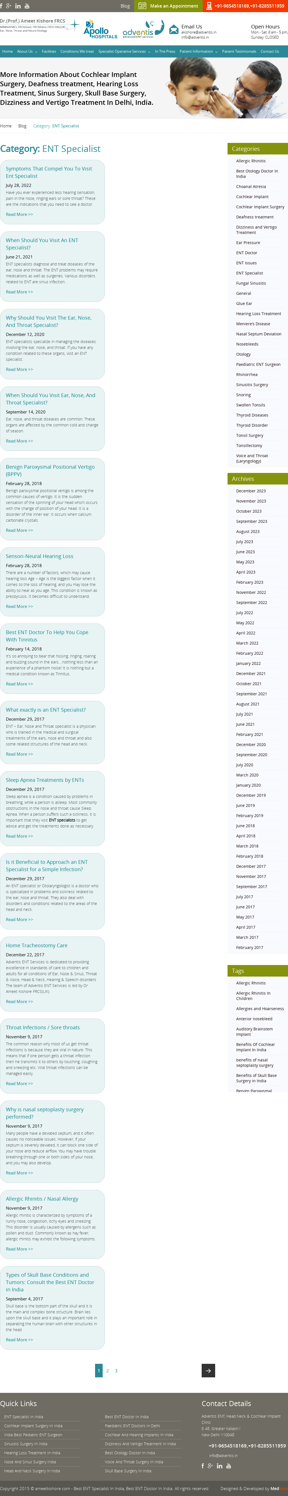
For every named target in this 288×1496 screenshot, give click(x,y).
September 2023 (251, 521)
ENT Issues (246, 262)
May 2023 (245, 562)
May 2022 (245, 622)
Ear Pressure (248, 242)
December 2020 (251, 744)
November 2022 (251, 592)
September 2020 (251, 754)
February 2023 (249, 582)
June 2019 (245, 805)
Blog (125, 6)
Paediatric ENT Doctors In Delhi (132, 1425)
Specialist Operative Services (122, 51)
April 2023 (245, 572)
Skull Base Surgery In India (128, 1470)
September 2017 (251, 886)
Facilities (49, 51)
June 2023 (245, 551)
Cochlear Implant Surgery (260, 206)
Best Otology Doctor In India (257, 173)
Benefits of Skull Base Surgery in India (256, 1078)
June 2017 (245, 906)
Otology (243, 354)
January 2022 (248, 663)
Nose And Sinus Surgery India (30, 1461)
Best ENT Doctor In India (126, 1416)
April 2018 (245, 835)
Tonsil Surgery (249, 435)
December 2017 (251, 866)
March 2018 (247, 846)
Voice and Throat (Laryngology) (252, 458)
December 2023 (251, 490)
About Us (25, 51)
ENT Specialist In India (23, 1416)
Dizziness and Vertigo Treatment (256, 229)
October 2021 (249, 683)
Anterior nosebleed (254, 1018)
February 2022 (249, 653)
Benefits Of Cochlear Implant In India (255, 1047)
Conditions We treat (77, 51)
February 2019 (249, 815)
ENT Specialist (249, 273)
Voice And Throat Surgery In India (134, 1461)
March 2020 (247, 775)
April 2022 (245, 633)
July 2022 (244, 612)
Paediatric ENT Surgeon (258, 364)
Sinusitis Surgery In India (25, 1443)
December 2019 (251, 795)
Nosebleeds (247, 344)
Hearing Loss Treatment (258, 313)
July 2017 (244, 896)
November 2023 (251, 501)
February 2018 (249, 856)
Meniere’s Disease (253, 323)
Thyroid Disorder (252, 425)
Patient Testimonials (239, 51)
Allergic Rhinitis (251, 160)
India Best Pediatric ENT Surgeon (33, 1434)
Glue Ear (244, 303)
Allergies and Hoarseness (260, 1008)
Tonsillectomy (249, 445)
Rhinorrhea (247, 374)
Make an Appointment (174, 6)
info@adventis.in (195, 37)
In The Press (165, 51)
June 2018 (245, 825)
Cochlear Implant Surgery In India (33, 1425)
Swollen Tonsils (250, 405)
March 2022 (247, 643)
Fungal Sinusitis (251, 283)
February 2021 (249, 734)
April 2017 (245, 927)
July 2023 (244, 541)
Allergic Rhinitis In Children (253, 995)
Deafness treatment (255, 217)
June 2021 (245, 724)
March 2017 (247, 937)
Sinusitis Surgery (252, 384)
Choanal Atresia (251, 186)
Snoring (243, 394)
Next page (208, 1370)
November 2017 (251, 876)
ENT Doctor (246, 252)
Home (7, 51)
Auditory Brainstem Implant (254, 1031)
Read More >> (19, 214)
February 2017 (249, 947)
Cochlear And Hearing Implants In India (139, 1434)
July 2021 (244, 714)
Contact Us (270, 51)
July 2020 (244, 764)
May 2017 (245, 917)
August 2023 (248, 531)
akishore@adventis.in (199, 32)
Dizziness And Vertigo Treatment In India (140, 1443)
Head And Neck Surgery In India (32, 1470)
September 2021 (251, 693)
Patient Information (196, 51)
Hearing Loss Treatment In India (32, 1452)
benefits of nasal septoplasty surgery (254, 1062)
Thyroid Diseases (252, 415)
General (243, 293)
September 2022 (251, 602)
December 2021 (251, 673)
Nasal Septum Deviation (259, 334)
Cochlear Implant (252, 196)
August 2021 (248, 704)
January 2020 (248, 785)
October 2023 (249, 511)
